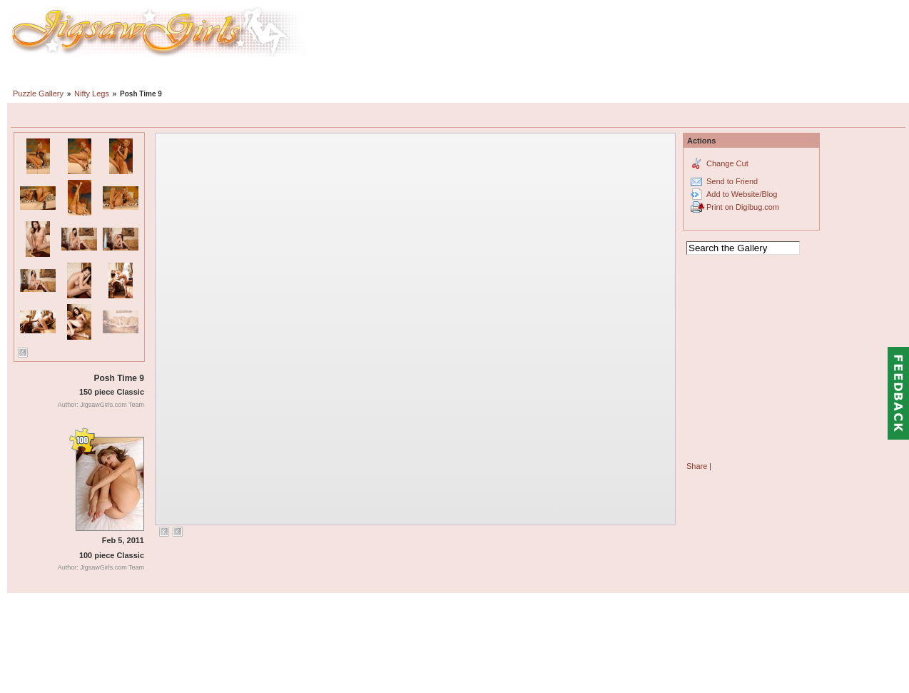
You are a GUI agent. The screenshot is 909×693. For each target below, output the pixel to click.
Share (696, 466)
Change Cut (727, 163)
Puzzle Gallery (38, 93)
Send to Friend (732, 181)
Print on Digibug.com (742, 207)
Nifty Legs (91, 93)
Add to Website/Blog (741, 194)
